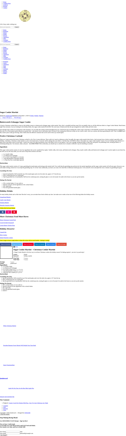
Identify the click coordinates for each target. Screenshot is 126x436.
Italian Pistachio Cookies (6, 237)
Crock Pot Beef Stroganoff (7, 222)
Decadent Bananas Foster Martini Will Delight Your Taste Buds (64, 337)
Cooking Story (7, 3)
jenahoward (9, 115)
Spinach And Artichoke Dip (7, 396)
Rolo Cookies (3, 235)
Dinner (5, 33)
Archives (5, 5)
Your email (3, 433)
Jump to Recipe (5, 117)
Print (15, 246)
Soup (4, 66)
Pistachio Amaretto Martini (7, 205)
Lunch (5, 63)
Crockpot (5, 40)
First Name (3, 431)
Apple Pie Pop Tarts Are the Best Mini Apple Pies (21, 388)
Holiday (36, 115)
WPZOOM (27, 413)
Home (4, 2)
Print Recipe (16, 117)
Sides (4, 38)
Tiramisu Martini (4, 202)
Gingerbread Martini (5, 197)
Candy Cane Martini (5, 200)
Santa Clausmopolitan (64, 357)
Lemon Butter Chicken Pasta (7, 225)
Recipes (5, 6)
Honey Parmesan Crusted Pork (8, 220)
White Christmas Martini (64, 317)
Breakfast (5, 31)
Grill (4, 407)
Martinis (41, 115)
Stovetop (5, 408)
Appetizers (6, 37)
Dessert (5, 35)
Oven (4, 410)
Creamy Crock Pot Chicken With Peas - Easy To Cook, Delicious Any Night (28, 403)
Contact (5, 7)
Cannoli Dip (3, 232)
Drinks (5, 34)
